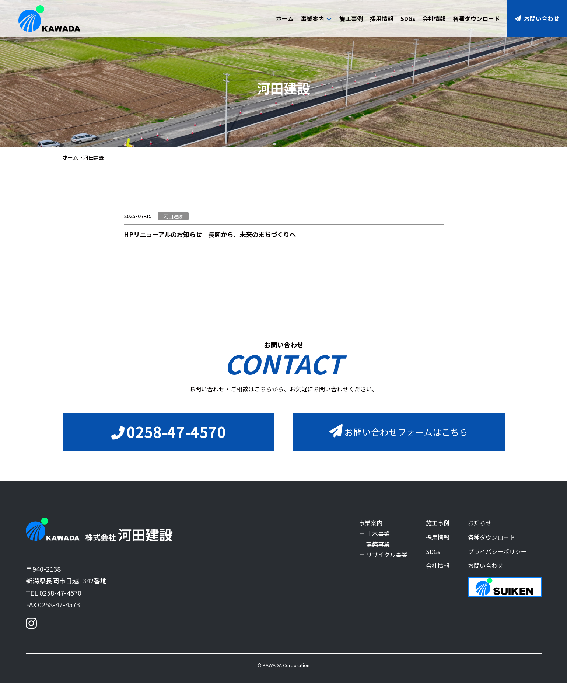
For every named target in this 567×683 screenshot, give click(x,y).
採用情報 (381, 18)
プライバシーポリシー (497, 551)
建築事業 (378, 544)
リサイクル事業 (386, 554)
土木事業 (378, 533)
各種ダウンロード (476, 18)
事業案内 (316, 18)
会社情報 (434, 18)
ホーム (285, 18)
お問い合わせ (537, 18)
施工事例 (351, 18)
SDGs (407, 18)
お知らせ (479, 523)
